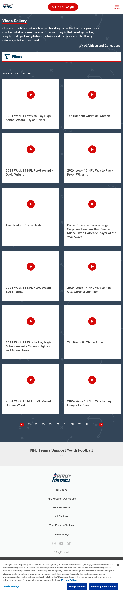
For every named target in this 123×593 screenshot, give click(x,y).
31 (93, 423)
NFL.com (61, 489)
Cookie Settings (61, 534)
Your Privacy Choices (61, 525)
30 (86, 423)
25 (51, 423)
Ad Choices (61, 516)
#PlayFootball (61, 552)
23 (36, 423)
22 (29, 423)
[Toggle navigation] (117, 7)
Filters (17, 56)
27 (65, 423)
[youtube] (61, 543)
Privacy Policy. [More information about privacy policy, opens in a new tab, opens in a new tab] (69, 580)
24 (43, 423)
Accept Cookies (77, 586)
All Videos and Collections (102, 45)
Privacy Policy (61, 507)
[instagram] (54, 543)
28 (72, 423)
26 (58, 423)
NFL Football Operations (61, 498)
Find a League (64, 7)
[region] (61, 576)
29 (79, 423)
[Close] (117, 564)
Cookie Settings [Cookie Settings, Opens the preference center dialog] (11, 586)
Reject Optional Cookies (104, 586)
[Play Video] (30, 95)
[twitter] (69, 543)
